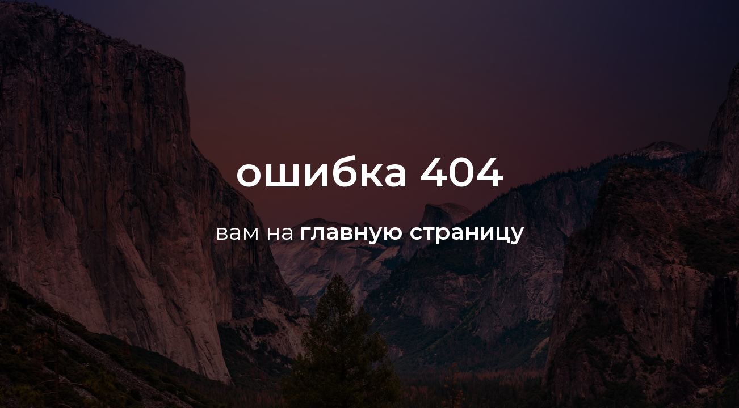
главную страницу (412, 231)
